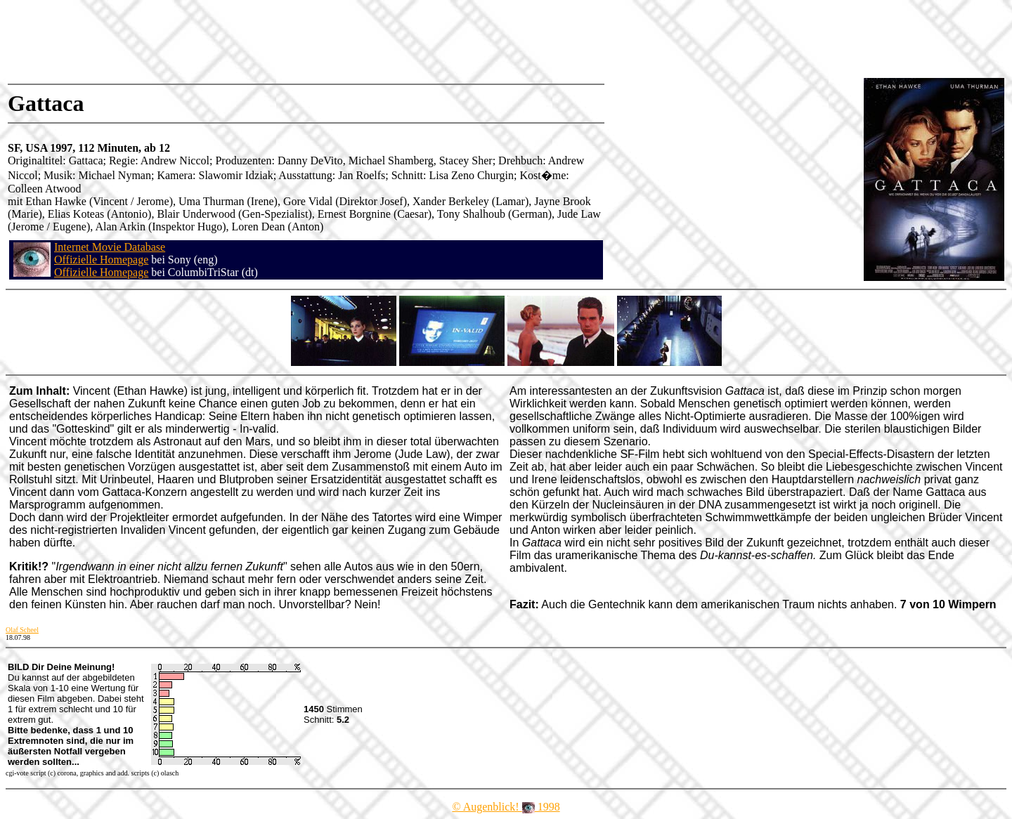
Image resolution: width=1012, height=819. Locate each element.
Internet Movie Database (109, 247)
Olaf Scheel (22, 630)
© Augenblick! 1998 (505, 807)
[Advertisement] (263, 38)
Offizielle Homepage (101, 260)
